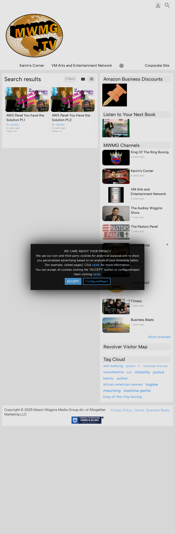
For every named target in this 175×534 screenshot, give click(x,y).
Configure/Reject (96, 281)
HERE (96, 265)
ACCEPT (73, 281)
